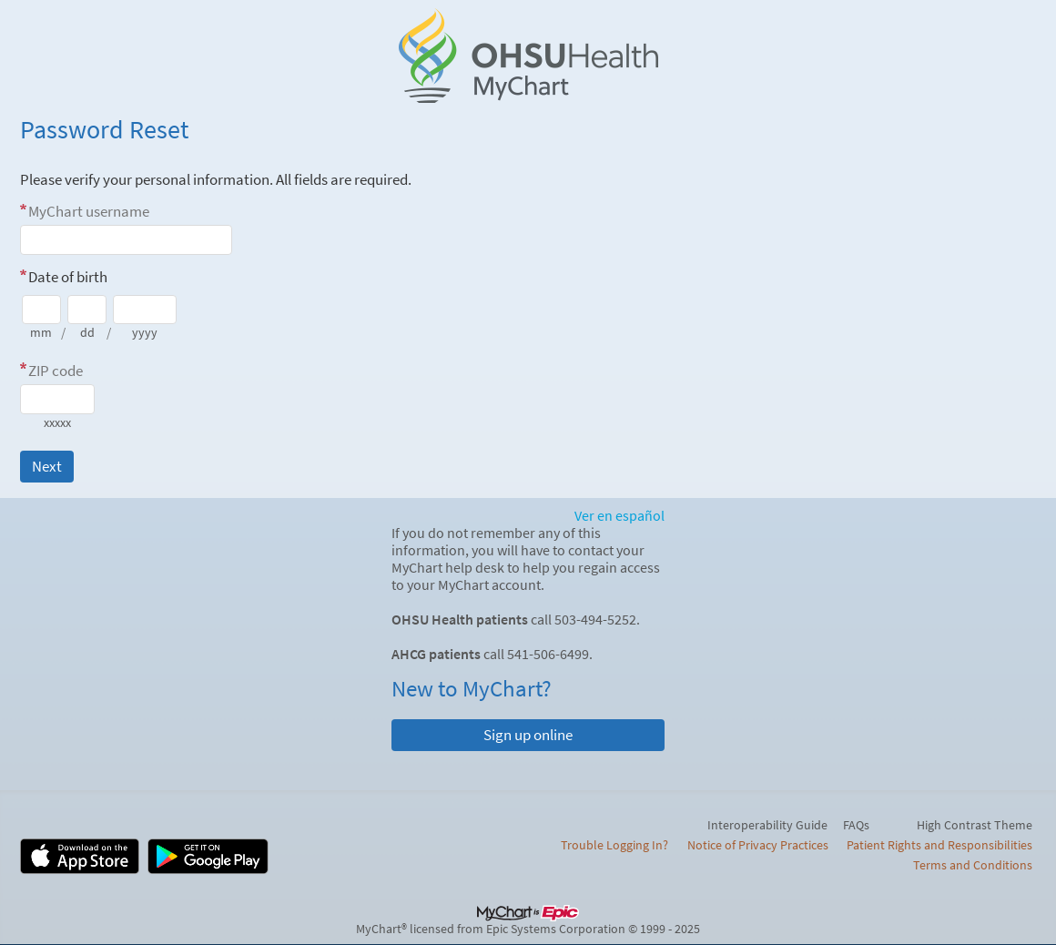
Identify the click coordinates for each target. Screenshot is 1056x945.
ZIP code (55, 371)
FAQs (856, 825)
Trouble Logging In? (614, 845)
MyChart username (88, 211)
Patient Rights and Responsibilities (939, 845)
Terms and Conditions (972, 865)
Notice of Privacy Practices (757, 845)
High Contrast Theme (974, 825)
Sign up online (528, 735)
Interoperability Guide (767, 825)
